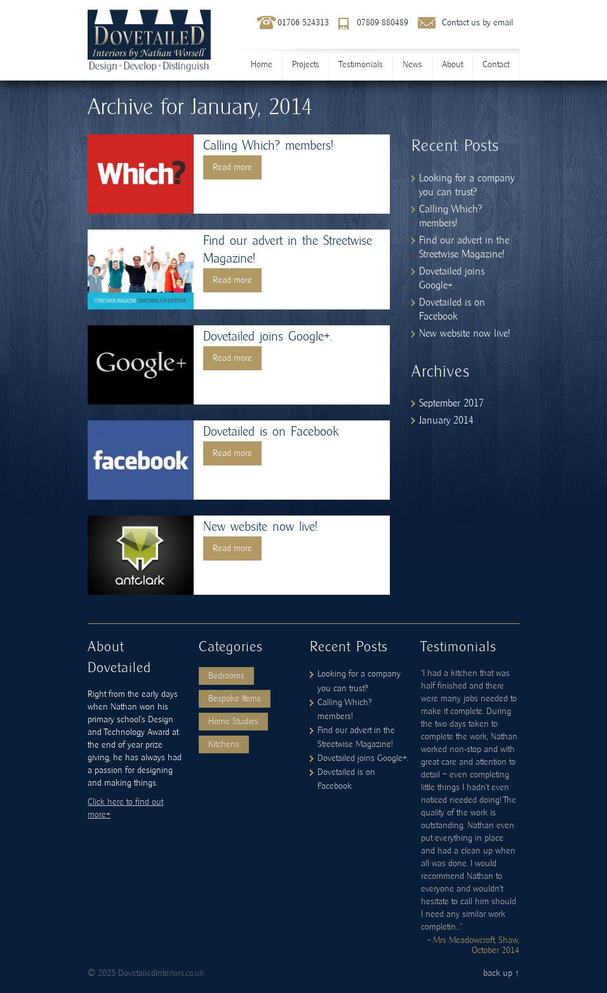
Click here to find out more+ (125, 808)
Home (261, 64)
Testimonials (361, 64)
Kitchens (223, 744)
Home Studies (233, 721)
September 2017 (451, 403)
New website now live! (260, 527)
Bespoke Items (234, 698)
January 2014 (446, 420)
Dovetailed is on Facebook (270, 431)
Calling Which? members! (268, 146)
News (412, 64)
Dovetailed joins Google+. (267, 336)
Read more (232, 167)
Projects (305, 64)
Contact (496, 64)
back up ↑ (501, 973)
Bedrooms (226, 676)
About (452, 64)
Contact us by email (477, 22)
